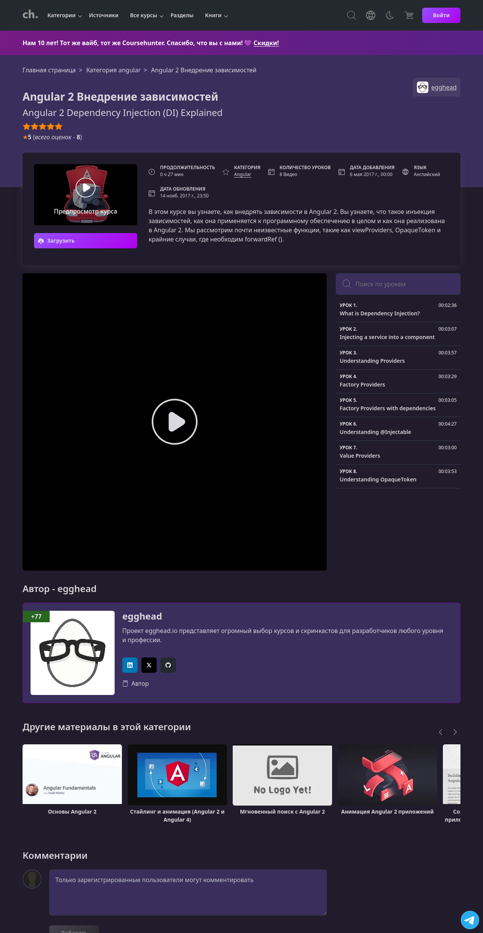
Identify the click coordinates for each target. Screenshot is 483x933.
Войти (441, 15)
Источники (103, 15)
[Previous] (440, 732)
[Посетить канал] (470, 920)
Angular (242, 174)
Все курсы (143, 15)
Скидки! (266, 43)
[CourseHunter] (30, 15)
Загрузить (56, 240)
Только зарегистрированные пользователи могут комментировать (188, 892)
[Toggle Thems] (389, 15)
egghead (142, 616)
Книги (213, 15)
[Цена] (409, 15)
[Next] (455, 732)
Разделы (181, 15)
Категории (61, 15)
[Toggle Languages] (370, 15)
